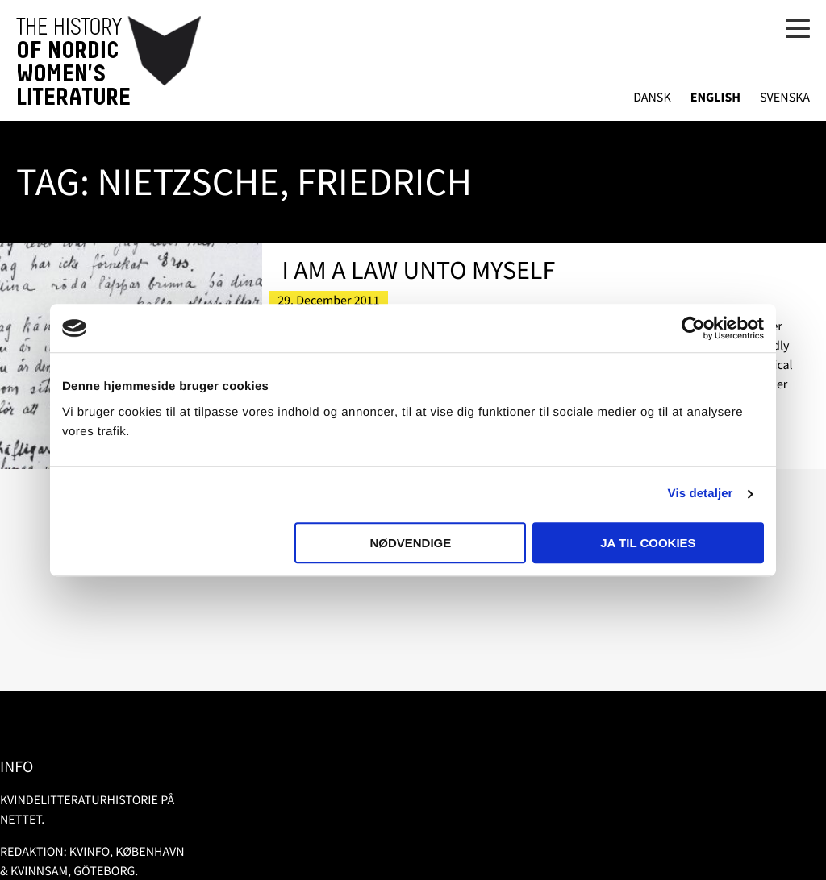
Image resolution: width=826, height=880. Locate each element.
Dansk (652, 98)
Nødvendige (410, 543)
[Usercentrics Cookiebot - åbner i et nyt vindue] (693, 328)
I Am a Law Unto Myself (418, 270)
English (715, 98)
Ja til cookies (647, 543)
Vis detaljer (700, 493)
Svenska (785, 98)
